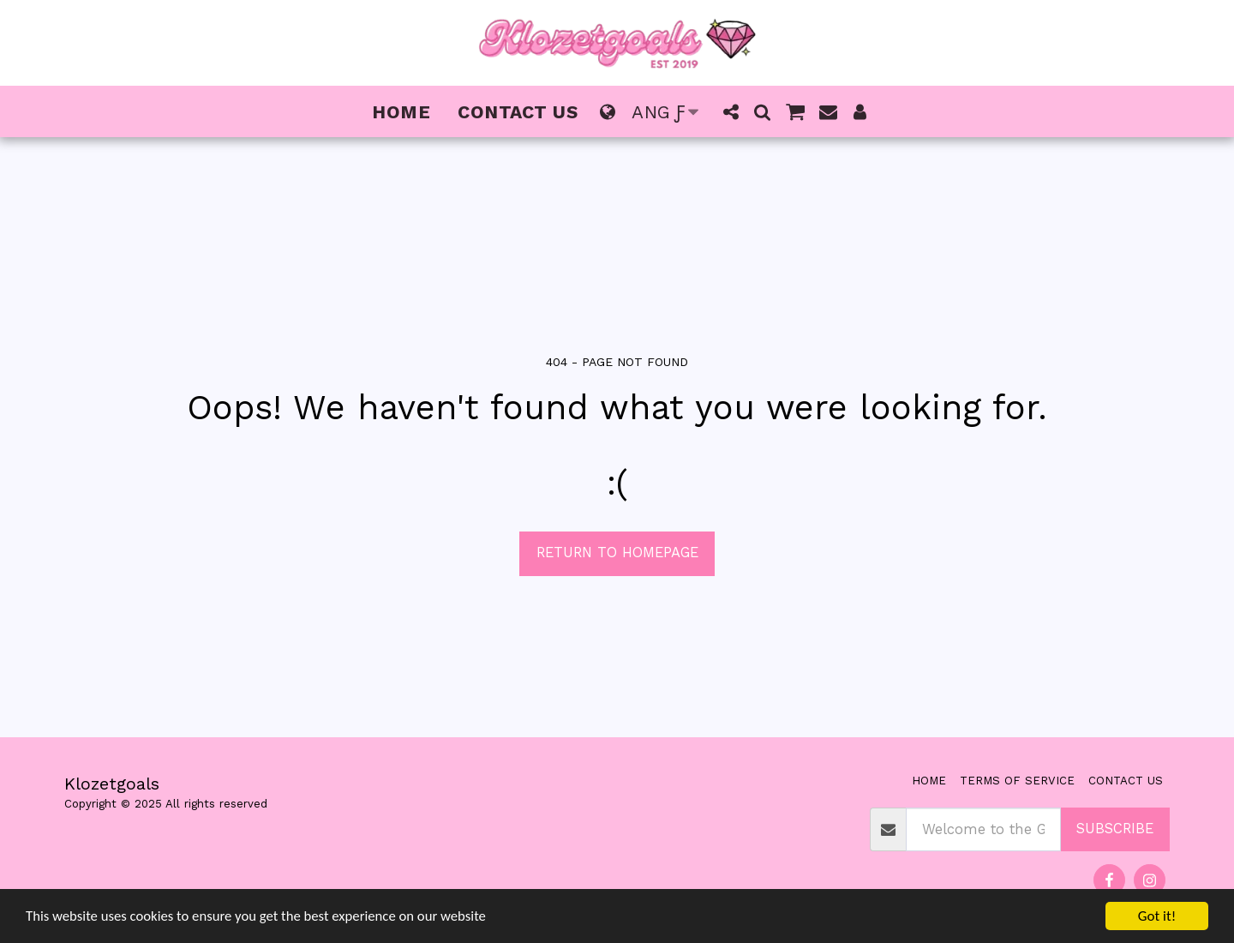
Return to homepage (617, 552)
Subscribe (1114, 828)
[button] (731, 112)
